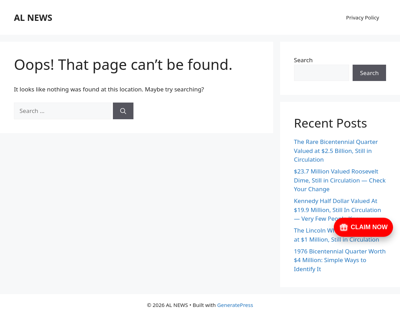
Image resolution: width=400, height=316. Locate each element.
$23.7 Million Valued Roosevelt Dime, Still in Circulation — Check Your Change (340, 180)
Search (303, 60)
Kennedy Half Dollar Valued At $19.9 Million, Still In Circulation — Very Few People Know (337, 209)
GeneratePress (235, 304)
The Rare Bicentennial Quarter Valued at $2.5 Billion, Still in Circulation (336, 150)
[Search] (123, 111)
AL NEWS (33, 17)
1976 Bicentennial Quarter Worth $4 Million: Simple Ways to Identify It (340, 260)
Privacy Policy (362, 17)
